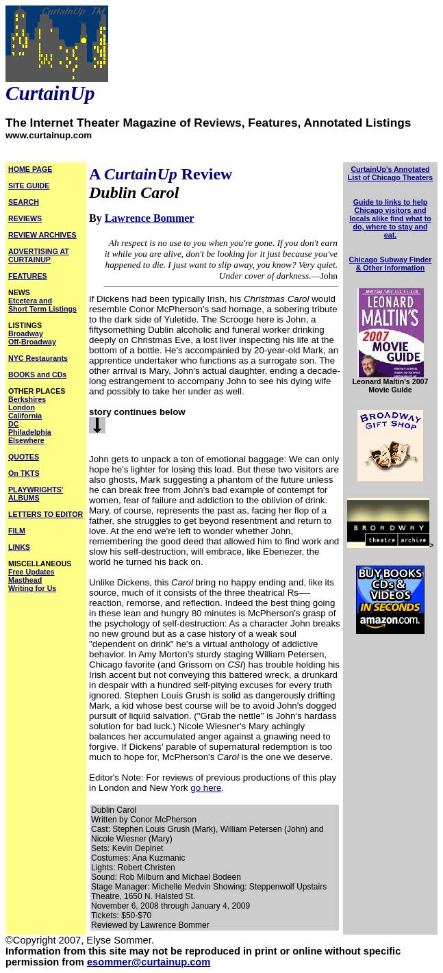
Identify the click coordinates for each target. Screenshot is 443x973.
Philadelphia (29, 432)
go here (205, 788)
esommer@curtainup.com (148, 962)
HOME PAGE (30, 169)
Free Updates (31, 572)
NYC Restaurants (38, 358)
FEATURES (27, 276)
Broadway (25, 333)
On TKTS (24, 473)
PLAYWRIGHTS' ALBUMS (35, 493)
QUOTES (23, 457)
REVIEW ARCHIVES (42, 235)
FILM (16, 531)
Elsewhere (26, 440)
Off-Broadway (32, 342)
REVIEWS (25, 218)
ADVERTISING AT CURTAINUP (38, 255)
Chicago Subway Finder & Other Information (390, 263)
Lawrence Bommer (149, 218)
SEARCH (23, 202)
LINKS (19, 547)
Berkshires (27, 399)
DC (13, 424)
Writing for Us (32, 588)
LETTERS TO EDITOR (45, 514)
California (25, 416)
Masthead (25, 580)
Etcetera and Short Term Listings (42, 304)
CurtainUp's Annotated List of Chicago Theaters (390, 173)
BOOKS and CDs (37, 374)
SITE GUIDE (28, 185)
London (21, 407)
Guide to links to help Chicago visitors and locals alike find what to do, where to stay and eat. (390, 218)
